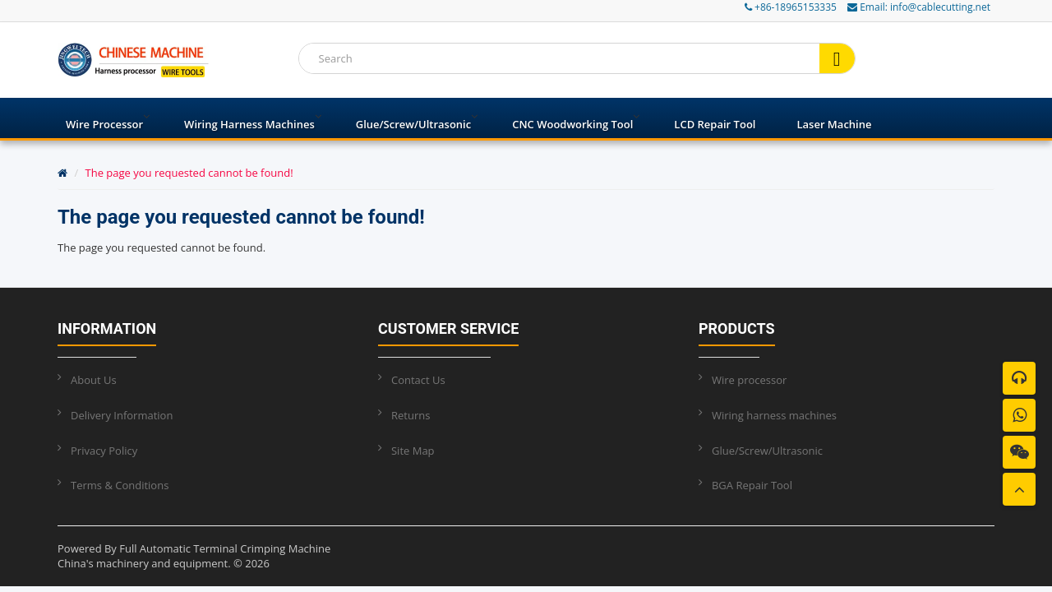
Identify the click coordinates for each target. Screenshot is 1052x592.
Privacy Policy (104, 450)
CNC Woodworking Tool (572, 124)
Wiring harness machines (249, 124)
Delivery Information (122, 415)
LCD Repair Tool (714, 124)
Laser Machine (833, 124)
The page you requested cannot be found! (189, 172)
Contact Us (418, 379)
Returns (410, 415)
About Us (94, 379)
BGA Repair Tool (752, 485)
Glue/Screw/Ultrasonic (413, 124)
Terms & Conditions (119, 485)
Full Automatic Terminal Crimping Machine (224, 548)
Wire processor (104, 124)
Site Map (413, 450)
